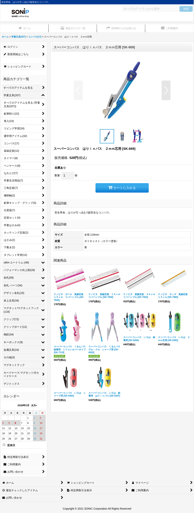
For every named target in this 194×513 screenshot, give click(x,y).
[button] (78, 90)
